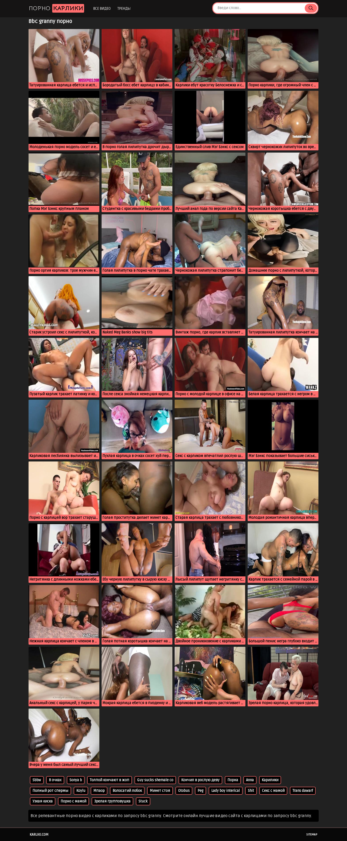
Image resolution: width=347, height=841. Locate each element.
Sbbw (37, 780)
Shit (251, 791)
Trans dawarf (303, 791)
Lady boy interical (225, 791)
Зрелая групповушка (112, 801)
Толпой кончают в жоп (109, 780)
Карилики (270, 780)
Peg (200, 791)
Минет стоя (160, 791)
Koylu (80, 791)
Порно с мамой (73, 801)
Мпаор (99, 791)
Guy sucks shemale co (155, 780)
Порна (232, 780)
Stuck (143, 801)
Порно (56, 8)
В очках (55, 780)
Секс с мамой (273, 791)
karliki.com (39, 835)
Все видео (102, 8)
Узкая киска (43, 801)
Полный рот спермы (50, 791)
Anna (250, 780)
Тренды (124, 8)
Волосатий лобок (127, 791)
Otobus (184, 791)
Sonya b (75, 780)
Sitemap (311, 834)
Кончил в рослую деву (200, 780)
